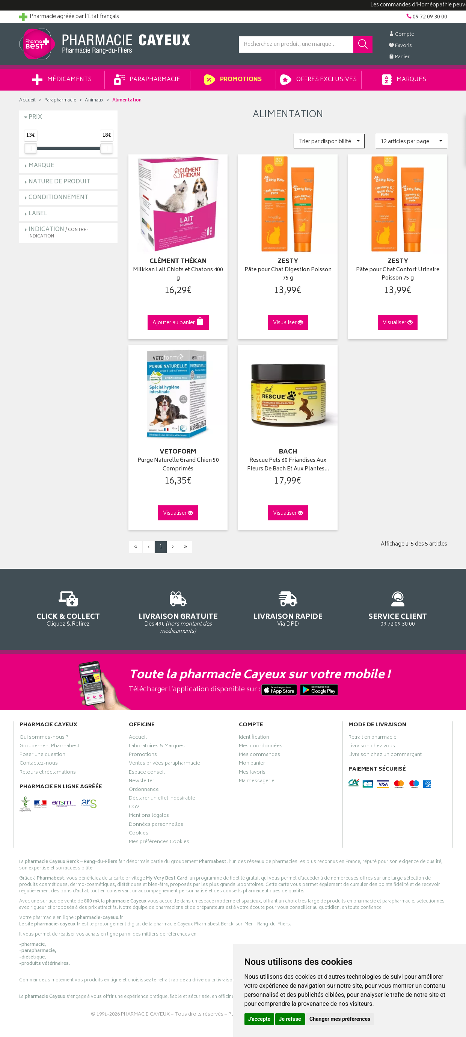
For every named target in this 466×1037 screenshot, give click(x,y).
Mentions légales (149, 816)
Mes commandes (259, 755)
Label (38, 214)
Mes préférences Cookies (159, 843)
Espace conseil (147, 773)
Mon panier (252, 764)
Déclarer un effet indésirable (162, 799)
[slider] (30, 148)
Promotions (232, 79)
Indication (58, 232)
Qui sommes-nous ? (44, 738)
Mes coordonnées (260, 747)
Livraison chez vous (371, 747)
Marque (41, 166)
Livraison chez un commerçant (385, 755)
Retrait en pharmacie (372, 738)
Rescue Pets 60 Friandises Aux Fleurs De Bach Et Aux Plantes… (288, 465)
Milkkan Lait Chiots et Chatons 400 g (178, 274)
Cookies (138, 834)
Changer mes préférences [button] (339, 1019)
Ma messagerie (256, 782)
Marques (404, 79)
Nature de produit (59, 182)
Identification (254, 738)
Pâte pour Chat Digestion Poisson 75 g (288, 274)
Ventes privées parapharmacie (164, 764)
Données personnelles (156, 825)
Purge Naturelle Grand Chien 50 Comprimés (178, 465)
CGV (134, 808)
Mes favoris (252, 773)
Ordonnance (144, 790)
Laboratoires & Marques (157, 747)
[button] (329, 141)
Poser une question (42, 755)
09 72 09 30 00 (397, 608)
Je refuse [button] (290, 1019)
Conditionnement (58, 198)
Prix (35, 117)
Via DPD (288, 608)
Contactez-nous (39, 764)
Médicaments (62, 79)
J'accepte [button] (259, 1019)
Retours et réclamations (48, 773)
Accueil (27, 100)
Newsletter (141, 782)
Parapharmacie (147, 79)
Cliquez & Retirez (68, 608)
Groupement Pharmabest (49, 747)
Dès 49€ (178, 611)
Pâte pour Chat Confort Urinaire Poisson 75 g (397, 274)
